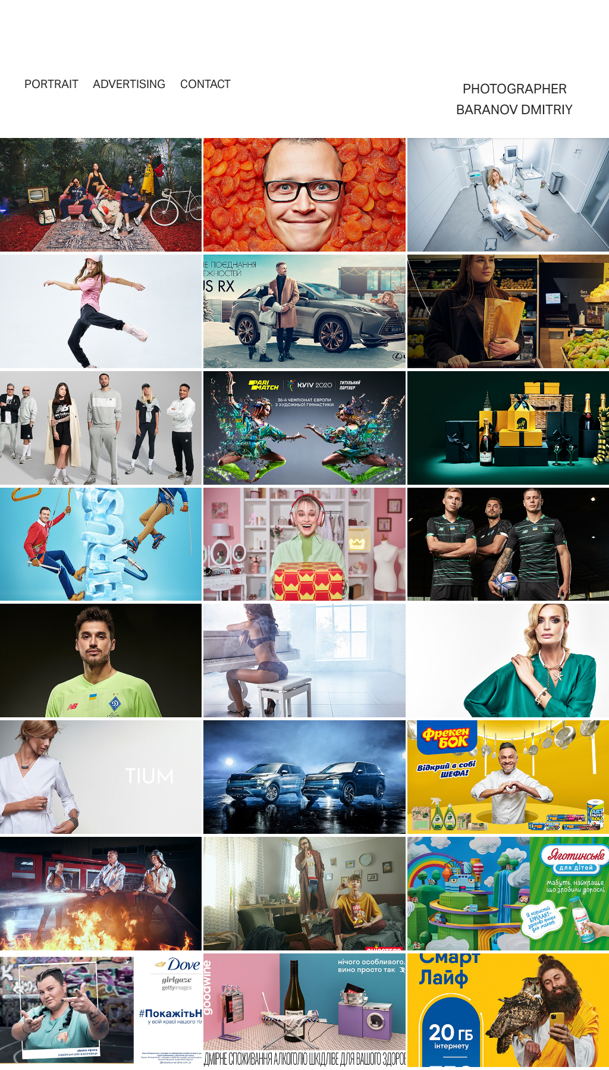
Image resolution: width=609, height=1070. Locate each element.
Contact (205, 84)
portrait (51, 84)
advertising (129, 84)
